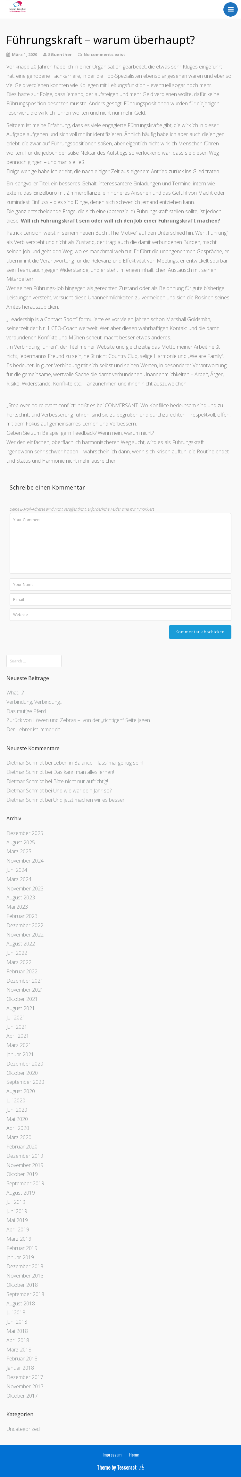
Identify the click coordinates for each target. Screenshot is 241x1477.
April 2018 (17, 1340)
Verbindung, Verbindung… (34, 701)
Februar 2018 (21, 1358)
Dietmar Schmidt (25, 762)
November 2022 (25, 934)
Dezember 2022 (24, 925)
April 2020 (17, 1128)
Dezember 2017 (24, 1377)
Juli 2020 (15, 1100)
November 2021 (25, 989)
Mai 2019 (17, 1220)
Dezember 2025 (24, 833)
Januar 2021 (20, 1054)
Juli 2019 (15, 1201)
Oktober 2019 (22, 1174)
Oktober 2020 (22, 1072)
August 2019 (20, 1192)
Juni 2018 (16, 1321)
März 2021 (18, 1045)
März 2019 (18, 1238)
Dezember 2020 (24, 1063)
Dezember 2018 (24, 1266)
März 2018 (18, 1349)
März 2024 (18, 879)
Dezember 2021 (24, 980)
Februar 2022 (21, 971)
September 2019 (25, 1183)
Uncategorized (23, 1428)
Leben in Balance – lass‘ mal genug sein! (98, 762)
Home (134, 1454)
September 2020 (25, 1081)
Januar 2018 (20, 1367)
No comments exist (104, 54)
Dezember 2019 (24, 1155)
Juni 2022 (16, 952)
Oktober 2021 (22, 998)
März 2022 (18, 962)
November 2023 (25, 888)
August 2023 (20, 897)
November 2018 (25, 1275)
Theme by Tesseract (117, 1467)
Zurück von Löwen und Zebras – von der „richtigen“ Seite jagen (78, 720)
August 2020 (20, 1091)
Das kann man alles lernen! (83, 771)
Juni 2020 (16, 1109)
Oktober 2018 (22, 1284)
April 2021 (17, 1035)
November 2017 (25, 1386)
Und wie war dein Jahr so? (82, 790)
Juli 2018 (15, 1312)
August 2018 (20, 1303)
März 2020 (18, 1137)
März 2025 (18, 851)
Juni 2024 (16, 869)
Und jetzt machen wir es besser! (89, 799)
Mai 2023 (17, 906)
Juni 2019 (16, 1211)
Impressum (112, 1454)
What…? (15, 692)
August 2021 (20, 1008)
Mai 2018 (17, 1331)
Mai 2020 (17, 1119)
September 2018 (25, 1294)
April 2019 (17, 1229)
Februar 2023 (21, 916)
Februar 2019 (21, 1248)
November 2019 (25, 1165)
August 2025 (20, 842)
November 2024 (25, 860)
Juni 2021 (16, 1026)
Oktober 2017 (22, 1395)
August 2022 (20, 943)
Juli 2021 (15, 1017)
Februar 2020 (21, 1146)
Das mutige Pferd (26, 711)
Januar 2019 (20, 1257)
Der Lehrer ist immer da (33, 729)
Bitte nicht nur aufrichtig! (80, 781)
